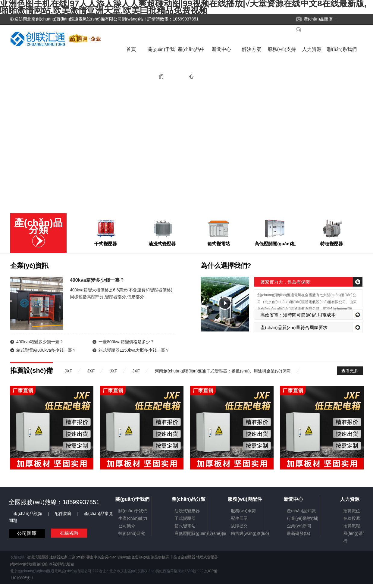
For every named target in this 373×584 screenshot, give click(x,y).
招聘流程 (351, 525)
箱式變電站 (185, 525)
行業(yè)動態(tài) (302, 518)
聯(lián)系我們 (342, 49)
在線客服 (311, 29)
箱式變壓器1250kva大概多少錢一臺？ (134, 350)
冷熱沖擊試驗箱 (61, 564)
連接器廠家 (58, 557)
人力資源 (311, 49)
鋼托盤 (42, 564)
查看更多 (349, 370)
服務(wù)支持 (282, 49)
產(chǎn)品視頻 (28, 513)
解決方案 (251, 49)
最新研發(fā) (298, 533)
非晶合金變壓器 (182, 557)
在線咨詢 (69, 532)
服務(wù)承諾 (243, 510)
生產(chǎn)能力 (132, 518)
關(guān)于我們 (161, 55)
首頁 (131, 49)
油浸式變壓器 (187, 510)
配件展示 (239, 518)
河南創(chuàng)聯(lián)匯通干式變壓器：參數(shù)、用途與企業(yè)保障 (222, 371)
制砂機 (144, 557)
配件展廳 (64, 513)
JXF (68, 371)
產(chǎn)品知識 (301, 510)
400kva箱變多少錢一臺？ (97, 280)
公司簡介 (126, 525)
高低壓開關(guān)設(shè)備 (200, 533)
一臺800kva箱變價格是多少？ (126, 341)
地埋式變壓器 (207, 557)
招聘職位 (351, 510)
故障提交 (239, 525)
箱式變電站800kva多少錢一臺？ (46, 350)
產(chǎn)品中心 (191, 55)
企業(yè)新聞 (299, 525)
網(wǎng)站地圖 (23, 564)
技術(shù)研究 (131, 533)
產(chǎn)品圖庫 (318, 19)
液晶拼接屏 (160, 557)
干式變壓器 (185, 518)
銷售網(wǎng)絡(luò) (250, 533)
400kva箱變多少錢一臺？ (40, 341)
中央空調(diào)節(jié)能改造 (116, 557)
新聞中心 (221, 49)
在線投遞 (351, 518)
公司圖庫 (26, 533)
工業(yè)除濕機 (80, 557)
